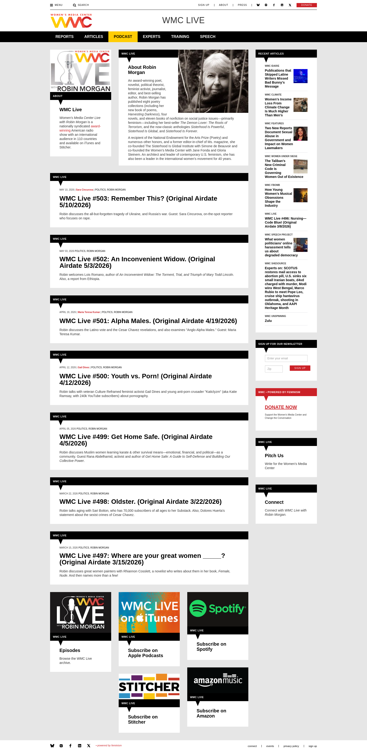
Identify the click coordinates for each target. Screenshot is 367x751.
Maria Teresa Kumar (89, 312)
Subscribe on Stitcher (143, 719)
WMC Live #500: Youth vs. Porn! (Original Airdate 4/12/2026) (135, 379)
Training (180, 37)
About (223, 5)
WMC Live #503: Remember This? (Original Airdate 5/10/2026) (138, 201)
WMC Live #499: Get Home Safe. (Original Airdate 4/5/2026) (136, 440)
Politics (100, 189)
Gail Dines (83, 367)
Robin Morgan (116, 189)
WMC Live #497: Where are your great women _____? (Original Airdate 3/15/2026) (142, 559)
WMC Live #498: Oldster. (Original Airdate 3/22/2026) (140, 501)
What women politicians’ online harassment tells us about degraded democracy (281, 247)
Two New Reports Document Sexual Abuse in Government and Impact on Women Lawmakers (279, 138)
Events (270, 746)
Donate (306, 5)
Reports (64, 37)
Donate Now (281, 407)
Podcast (123, 37)
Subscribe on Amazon (211, 713)
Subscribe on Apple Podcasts (145, 653)
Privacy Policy (291, 746)
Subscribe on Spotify (211, 646)
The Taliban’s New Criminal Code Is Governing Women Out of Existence (284, 169)
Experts (152, 37)
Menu (56, 5)
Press (242, 5)
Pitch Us (274, 455)
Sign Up (203, 5)
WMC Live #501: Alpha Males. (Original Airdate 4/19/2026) (148, 321)
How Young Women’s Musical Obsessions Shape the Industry (278, 197)
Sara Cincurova (84, 189)
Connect (274, 502)
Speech (208, 37)
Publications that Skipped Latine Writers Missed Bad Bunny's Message (278, 78)
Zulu (268, 321)
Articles (93, 37)
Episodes (69, 650)
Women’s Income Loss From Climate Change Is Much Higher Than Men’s (278, 107)
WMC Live (70, 109)
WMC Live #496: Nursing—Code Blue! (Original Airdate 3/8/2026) (285, 222)
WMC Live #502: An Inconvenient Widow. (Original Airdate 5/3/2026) (137, 262)
